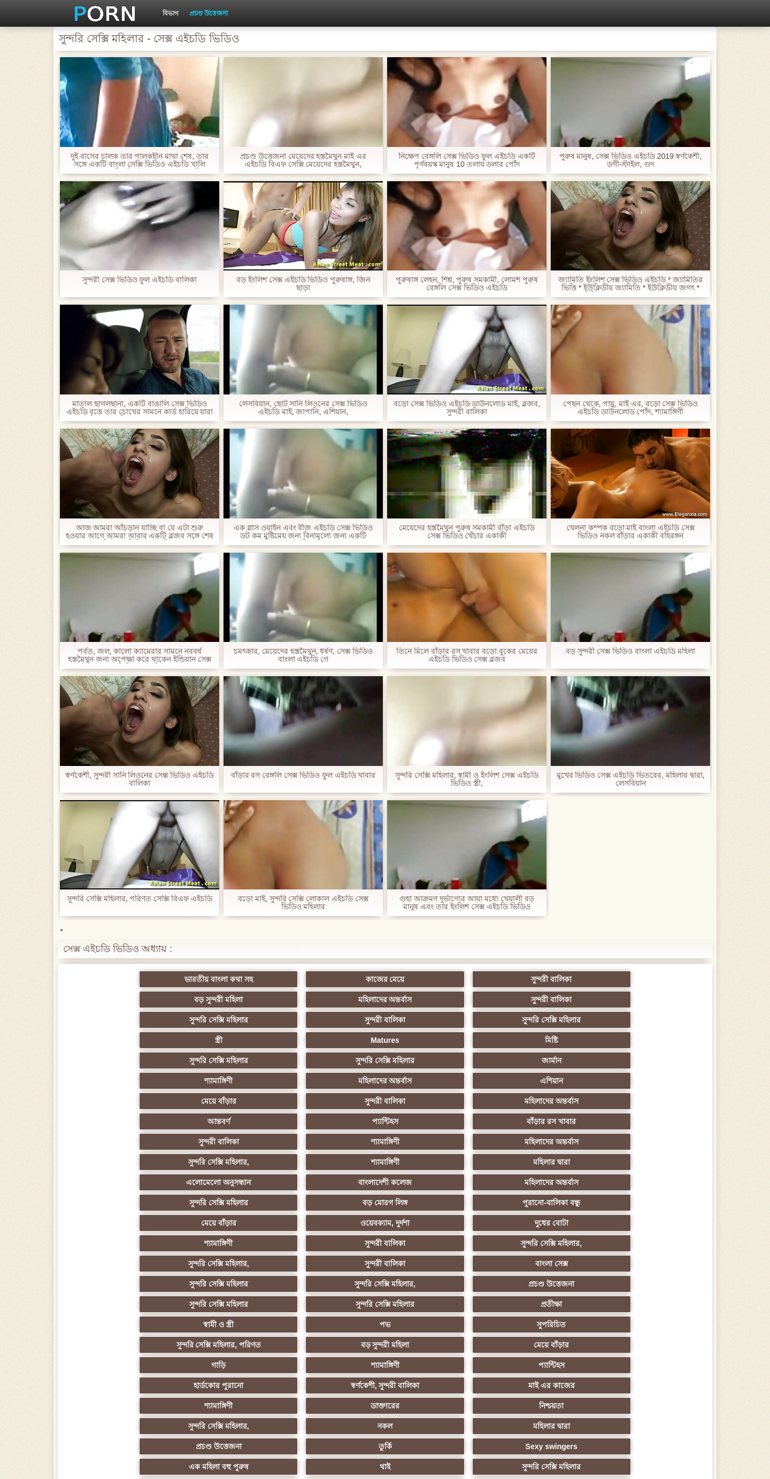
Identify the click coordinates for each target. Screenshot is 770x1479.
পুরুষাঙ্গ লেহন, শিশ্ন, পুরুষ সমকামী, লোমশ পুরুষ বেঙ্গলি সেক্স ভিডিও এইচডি (467, 284)
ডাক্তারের (542, 1182)
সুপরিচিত (647, 1141)
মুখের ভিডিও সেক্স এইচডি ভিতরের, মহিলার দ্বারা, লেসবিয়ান (630, 779)
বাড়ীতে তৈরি (123, 1263)
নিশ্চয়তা (647, 1182)
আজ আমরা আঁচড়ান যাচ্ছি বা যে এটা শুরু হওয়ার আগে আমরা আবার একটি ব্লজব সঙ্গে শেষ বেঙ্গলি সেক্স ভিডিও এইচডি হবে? (139, 532)
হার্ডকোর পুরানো (123, 1182)
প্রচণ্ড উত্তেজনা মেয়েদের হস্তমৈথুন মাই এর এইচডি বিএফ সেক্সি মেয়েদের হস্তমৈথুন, (303, 160)
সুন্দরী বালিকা (332, 979)
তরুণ (437, 1284)
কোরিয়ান (123, 1345)
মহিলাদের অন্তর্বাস (542, 979)
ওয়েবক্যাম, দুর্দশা (227, 1101)
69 (437, 1324)
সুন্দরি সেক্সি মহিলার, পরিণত (123, 1162)
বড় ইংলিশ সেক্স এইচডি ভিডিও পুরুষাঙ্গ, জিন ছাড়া (303, 284)
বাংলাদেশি (123, 1243)
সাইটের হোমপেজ (567, 1462)
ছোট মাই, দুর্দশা (228, 1263)
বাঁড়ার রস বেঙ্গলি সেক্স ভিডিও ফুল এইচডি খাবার (302, 775)
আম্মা (437, 1243)
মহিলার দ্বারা (646, 1060)
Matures (542, 999)
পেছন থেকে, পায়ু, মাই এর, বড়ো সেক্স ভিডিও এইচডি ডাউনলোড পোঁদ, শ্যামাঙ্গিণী (630, 408)
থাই (227, 1223)
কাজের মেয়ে (228, 979)
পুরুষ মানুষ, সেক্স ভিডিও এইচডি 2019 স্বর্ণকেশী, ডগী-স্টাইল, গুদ (630, 160)
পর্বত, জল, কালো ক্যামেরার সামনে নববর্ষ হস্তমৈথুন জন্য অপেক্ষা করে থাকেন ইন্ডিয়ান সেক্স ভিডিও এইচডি (139, 655)
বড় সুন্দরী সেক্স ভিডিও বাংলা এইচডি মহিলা (630, 651)
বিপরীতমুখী (123, 1365)
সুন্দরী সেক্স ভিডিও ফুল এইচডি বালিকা (139, 280)
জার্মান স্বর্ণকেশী (647, 1284)
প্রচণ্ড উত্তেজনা (208, 13)
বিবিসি (647, 1243)
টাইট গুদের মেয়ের (332, 1345)
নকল (227, 1202)
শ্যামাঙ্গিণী (437, 1020)
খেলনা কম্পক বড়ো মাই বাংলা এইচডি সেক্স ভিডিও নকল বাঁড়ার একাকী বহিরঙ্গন (630, 532)
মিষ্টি (647, 999)
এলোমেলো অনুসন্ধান (123, 1081)
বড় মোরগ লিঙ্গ (542, 1081)
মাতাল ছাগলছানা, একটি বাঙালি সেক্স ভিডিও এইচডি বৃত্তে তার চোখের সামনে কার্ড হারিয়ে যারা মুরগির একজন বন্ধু (139, 408)
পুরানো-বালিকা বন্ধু (647, 1081)
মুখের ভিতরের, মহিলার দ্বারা (437, 1345)
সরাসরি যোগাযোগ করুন (332, 1324)
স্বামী (646, 1365)
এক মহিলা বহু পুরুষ (123, 1223)
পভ (542, 1141)
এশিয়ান (646, 1020)
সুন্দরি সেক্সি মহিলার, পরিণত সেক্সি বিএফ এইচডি (139, 899)
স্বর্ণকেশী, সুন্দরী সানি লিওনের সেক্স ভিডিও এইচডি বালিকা (139, 779)
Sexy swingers (647, 1202)
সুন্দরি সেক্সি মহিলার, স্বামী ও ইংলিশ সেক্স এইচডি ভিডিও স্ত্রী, (466, 779)
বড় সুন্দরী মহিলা (437, 979)
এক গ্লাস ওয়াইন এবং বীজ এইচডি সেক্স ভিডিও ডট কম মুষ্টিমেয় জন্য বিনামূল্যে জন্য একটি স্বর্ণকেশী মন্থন (303, 532)
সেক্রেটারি (647, 1304)
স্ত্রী (437, 999)
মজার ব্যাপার (228, 1243)
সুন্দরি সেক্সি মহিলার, (437, 1060)
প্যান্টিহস (542, 1040)
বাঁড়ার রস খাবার (647, 1040)
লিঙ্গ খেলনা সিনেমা (542, 1345)
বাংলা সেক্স (333, 1121)
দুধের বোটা (333, 1101)
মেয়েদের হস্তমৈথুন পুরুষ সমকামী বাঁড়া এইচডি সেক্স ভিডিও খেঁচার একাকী (467, 532)
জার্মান (333, 1020)
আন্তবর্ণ (437, 1040)
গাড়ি (437, 1162)
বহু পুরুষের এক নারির (646, 1223)
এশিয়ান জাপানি (123, 1324)
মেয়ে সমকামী (333, 1243)
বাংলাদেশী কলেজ (228, 1081)
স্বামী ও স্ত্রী (437, 1141)
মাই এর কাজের (333, 1182)
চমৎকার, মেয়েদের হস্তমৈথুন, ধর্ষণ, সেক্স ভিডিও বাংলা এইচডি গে (303, 655)
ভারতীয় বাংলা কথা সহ (123, 979)
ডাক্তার (647, 1345)
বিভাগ (171, 13)
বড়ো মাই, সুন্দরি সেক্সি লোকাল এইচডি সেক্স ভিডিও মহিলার (303, 903)
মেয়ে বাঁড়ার (123, 1040)
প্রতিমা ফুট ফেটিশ (541, 1223)
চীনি (437, 1263)
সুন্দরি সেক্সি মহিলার (123, 999)
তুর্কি (542, 1202)
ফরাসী (542, 1324)
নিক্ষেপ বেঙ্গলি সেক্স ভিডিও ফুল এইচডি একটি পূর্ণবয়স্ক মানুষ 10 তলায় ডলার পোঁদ (466, 160)
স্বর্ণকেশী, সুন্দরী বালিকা (228, 1182)
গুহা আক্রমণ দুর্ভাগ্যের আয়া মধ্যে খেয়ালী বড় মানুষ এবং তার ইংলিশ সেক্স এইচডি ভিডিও (466, 903)
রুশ (228, 1345)
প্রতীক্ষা (332, 1141)
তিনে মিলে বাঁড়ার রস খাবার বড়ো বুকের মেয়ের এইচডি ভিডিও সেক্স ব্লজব (466, 655)
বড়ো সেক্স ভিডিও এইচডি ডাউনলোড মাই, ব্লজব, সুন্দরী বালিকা (467, 408)
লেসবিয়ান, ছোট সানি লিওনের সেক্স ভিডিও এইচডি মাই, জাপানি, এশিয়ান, (303, 408)
